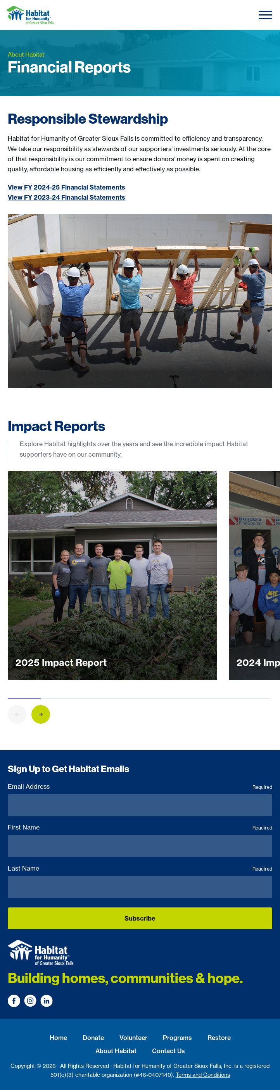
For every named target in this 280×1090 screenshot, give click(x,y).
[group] (112, 577)
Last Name (140, 868)
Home (58, 1038)
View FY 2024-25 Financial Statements (66, 187)
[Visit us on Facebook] (14, 1001)
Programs (177, 1038)
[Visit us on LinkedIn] (46, 1001)
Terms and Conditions (203, 1074)
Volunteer (133, 1038)
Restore (219, 1038)
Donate (93, 1038)
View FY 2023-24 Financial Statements (66, 197)
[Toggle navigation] (265, 15)
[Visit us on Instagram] (30, 1001)
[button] (40, 716)
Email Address (140, 787)
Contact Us (168, 1051)
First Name (140, 827)
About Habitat (116, 1051)
